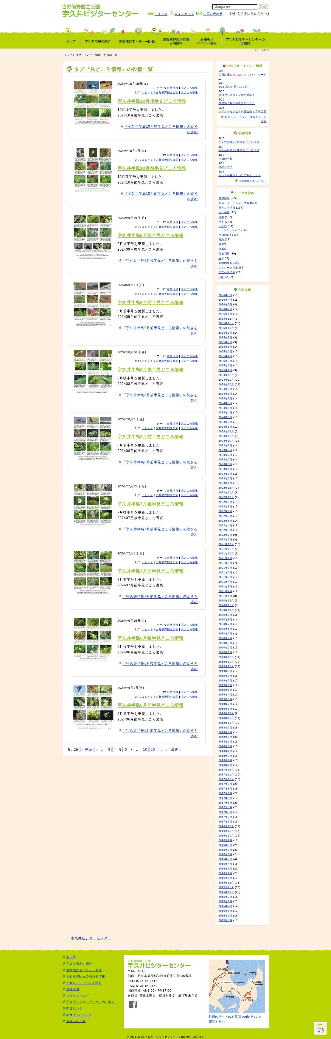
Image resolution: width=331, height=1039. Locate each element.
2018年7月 (225, 736)
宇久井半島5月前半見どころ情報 (239, 150)
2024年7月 (225, 398)
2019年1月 (225, 708)
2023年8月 (225, 450)
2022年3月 (225, 530)
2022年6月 (225, 516)
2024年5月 (225, 408)
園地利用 (224, 253)
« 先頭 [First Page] (87, 749)
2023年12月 (226, 431)
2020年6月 (225, 628)
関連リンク (74, 1008)
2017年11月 (226, 774)
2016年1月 (225, 877)
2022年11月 (226, 492)
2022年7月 (225, 511)
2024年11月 (226, 379)
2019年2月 (225, 704)
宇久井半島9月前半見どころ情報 (150, 302)
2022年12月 (226, 487)
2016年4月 (225, 863)
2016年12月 (226, 826)
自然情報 (172, 87)
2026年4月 (225, 299)
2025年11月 (226, 323)
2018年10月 (226, 722)
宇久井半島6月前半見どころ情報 (150, 705)
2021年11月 (226, 549)
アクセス (161, 14)
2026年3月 (225, 304)
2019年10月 (226, 666)
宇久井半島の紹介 (79, 963)
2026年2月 (225, 309)
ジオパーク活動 (228, 267)
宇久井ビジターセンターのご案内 (90, 1002)
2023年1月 (225, 483)
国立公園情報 (227, 272)
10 (145, 749)
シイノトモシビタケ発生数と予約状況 (242, 111)
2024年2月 (225, 422)
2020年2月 (225, 647)
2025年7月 (225, 342)
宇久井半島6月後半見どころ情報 (150, 638)
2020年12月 (226, 600)
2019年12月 (226, 657)
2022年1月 (225, 539)
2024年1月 (225, 426)
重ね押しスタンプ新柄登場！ (237, 94)
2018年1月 (225, 765)
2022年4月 (225, 525)
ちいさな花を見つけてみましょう (240, 175)
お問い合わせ (76, 1021)
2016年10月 (226, 835)
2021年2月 (225, 591)
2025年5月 (225, 351)
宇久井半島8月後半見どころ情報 (150, 369)
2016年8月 (225, 845)
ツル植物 (224, 212)
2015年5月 (225, 915)
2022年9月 (225, 502)
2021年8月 (225, 563)
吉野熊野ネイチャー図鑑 (84, 970)
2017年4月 (225, 807)
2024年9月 (225, 389)
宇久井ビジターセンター (91, 938)
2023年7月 (225, 455)
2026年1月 (225, 313)
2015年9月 (225, 896)
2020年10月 (226, 610)
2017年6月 (225, 798)
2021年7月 (225, 567)
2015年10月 (226, 892)
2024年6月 (225, 403)
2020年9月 (225, 614)
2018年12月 (226, 713)
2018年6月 (225, 741)
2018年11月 (226, 718)
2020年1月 (225, 652)
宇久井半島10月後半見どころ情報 (152, 101)
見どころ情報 (189, 87)
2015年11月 (226, 887)
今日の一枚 (226, 158)
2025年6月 (225, 346)
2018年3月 (225, 755)
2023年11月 (226, 436)
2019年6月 (225, 685)
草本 (221, 221)
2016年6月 (225, 854)
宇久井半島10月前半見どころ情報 (152, 168)
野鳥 (221, 239)
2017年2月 (225, 816)
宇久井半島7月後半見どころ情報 (150, 504)
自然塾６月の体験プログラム (237, 103)
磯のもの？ (226, 167)
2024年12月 (226, 375)
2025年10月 (226, 328)
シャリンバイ (232, 230)
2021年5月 (225, 577)
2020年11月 (226, 605)
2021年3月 (225, 586)
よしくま (147, 92)
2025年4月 (225, 356)
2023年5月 (225, 464)
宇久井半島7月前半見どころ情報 (150, 571)
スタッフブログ (77, 995)
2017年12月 (226, 769)
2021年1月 (225, 596)
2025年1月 (225, 370)
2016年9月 (225, 840)
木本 (221, 217)
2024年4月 (225, 412)
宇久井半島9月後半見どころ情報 (150, 235)
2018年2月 (225, 760)
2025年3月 (225, 361)
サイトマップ (184, 14)
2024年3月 (225, 417)
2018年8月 (225, 732)
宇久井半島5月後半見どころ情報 (239, 142)
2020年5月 (225, 633)
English (223, 277)
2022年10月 (226, 497)
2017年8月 (225, 788)
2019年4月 (225, 694)
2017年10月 (226, 779)
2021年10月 (226, 553)
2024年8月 (225, 393)
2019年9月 (225, 671)
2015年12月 (226, 882)
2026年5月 (225, 295)
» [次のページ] (166, 749)
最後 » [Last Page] (176, 749)
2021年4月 (225, 581)
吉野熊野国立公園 (167, 92)
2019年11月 (226, 661)
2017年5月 (225, 802)
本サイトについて (79, 1015)
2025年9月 (225, 332)
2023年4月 (225, 469)
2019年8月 (225, 675)
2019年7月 (225, 680)
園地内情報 (226, 263)
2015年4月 (225, 920)
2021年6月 (225, 572)
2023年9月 (225, 445)
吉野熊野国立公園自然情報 (85, 976)
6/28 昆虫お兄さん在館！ (235, 86)
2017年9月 (225, 783)
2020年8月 (225, 619)
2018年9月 (225, 727)
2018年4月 (225, 751)
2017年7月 (225, 793)
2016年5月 (225, 859)
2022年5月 (225, 520)
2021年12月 (226, 544)
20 (153, 749)
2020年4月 (225, 638)
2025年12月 (226, 318)
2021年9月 (225, 558)
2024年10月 (226, 384)
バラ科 (223, 226)
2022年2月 (225, 534)
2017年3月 (225, 812)
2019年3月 (225, 699)
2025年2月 (225, 365)
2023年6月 (225, 459)
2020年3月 (225, 643)
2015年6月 (225, 910)
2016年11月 (226, 830)
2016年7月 (225, 849)
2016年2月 (225, 873)
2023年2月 (225, 478)
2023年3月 (225, 473)
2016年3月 (225, 868)
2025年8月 (225, 337)
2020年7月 (225, 624)
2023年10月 (226, 440)
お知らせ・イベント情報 (234, 202)
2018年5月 (225, 746)
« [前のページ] (97, 749)
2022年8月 (225, 506)
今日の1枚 (225, 234)
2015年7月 (225, 906)
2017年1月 (225, 821)
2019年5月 (225, 689)
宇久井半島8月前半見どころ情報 (150, 436)
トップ (68, 55)
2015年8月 (225, 901)
